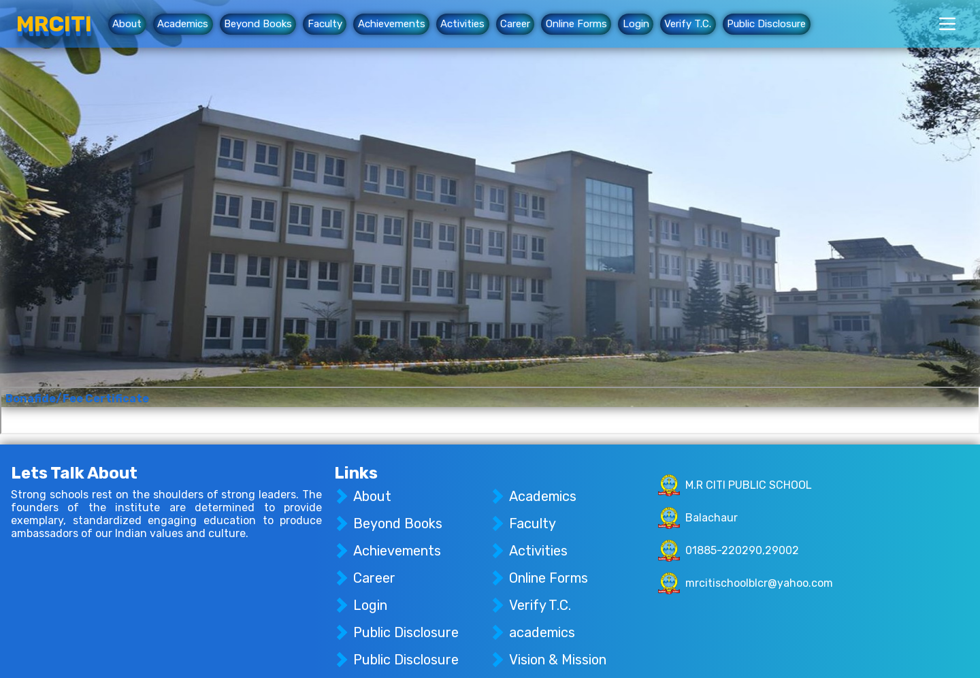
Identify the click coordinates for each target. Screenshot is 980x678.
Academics (182, 24)
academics (542, 632)
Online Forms (576, 24)
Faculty (325, 24)
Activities (462, 24)
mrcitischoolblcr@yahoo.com (759, 583)
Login (636, 24)
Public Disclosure (766, 24)
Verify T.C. (687, 24)
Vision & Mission (557, 659)
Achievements (391, 24)
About (127, 24)
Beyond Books (258, 24)
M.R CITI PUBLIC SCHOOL (748, 485)
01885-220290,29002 (742, 550)
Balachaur (711, 517)
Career (515, 24)
